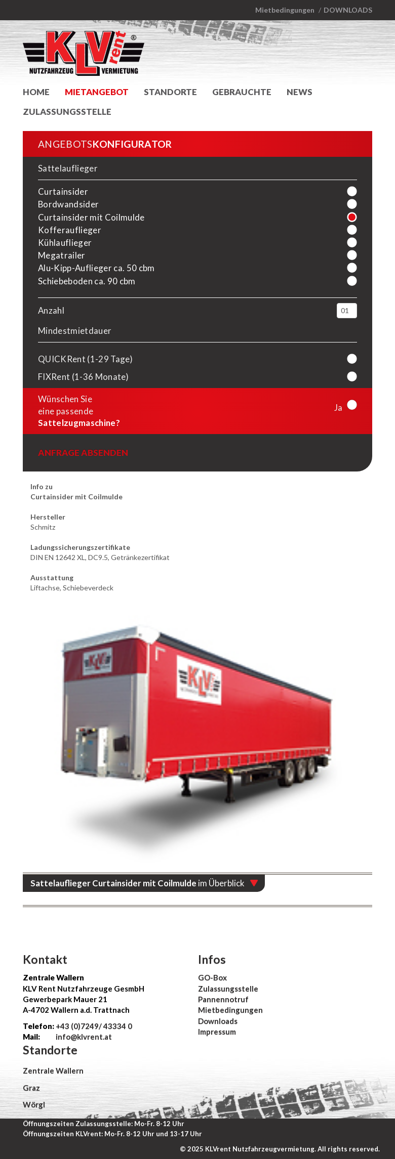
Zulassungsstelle (67, 111)
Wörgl (34, 1104)
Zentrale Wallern (53, 1070)
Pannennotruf (223, 999)
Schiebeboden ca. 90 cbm (87, 281)
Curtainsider (63, 191)
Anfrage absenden (83, 452)
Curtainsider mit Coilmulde (91, 217)
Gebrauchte (241, 92)
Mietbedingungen (284, 10)
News (299, 92)
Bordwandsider (68, 204)
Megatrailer (62, 255)
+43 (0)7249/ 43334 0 (94, 1026)
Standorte (170, 92)
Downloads (348, 10)
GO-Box (212, 977)
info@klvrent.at (83, 1036)
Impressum (217, 1031)
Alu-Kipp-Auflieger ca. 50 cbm (96, 268)
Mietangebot (97, 92)
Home (36, 92)
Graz (31, 1087)
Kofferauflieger (69, 230)
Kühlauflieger (65, 242)
